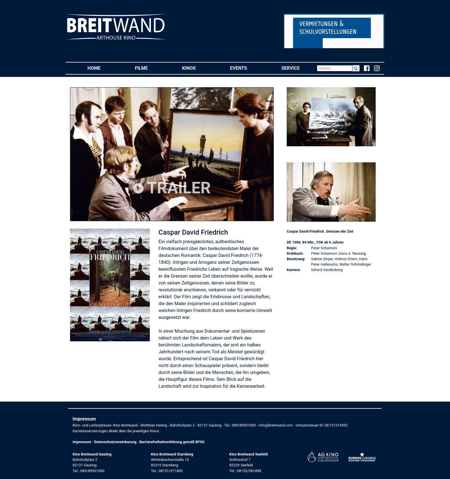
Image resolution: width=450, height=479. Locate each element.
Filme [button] (150, 68)
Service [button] (299, 68)
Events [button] (247, 68)
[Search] (334, 68)
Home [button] (103, 68)
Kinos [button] (197, 68)
